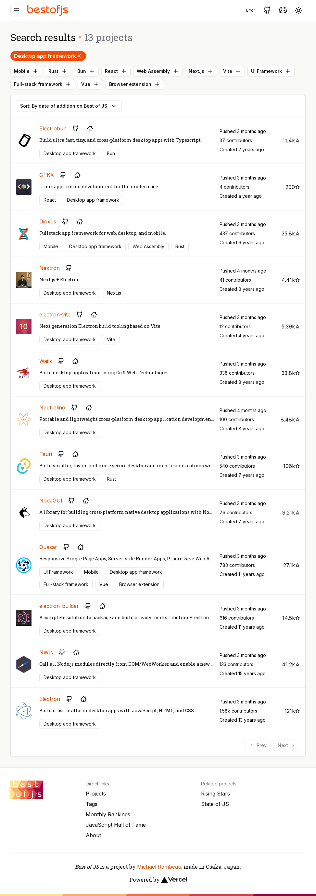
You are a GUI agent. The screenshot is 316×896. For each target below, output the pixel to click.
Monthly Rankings (108, 814)
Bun (86, 71)
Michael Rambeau (159, 866)
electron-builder (59, 606)
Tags (91, 804)
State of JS (215, 804)
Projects (96, 793)
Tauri (45, 454)
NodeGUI (50, 500)
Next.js (201, 71)
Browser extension (134, 84)
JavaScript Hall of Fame (116, 825)
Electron (49, 699)
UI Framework (271, 71)
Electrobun (53, 128)
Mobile (26, 71)
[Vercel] (174, 880)
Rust (58, 71)
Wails (45, 361)
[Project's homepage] (89, 128)
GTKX (46, 175)
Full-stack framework (42, 84)
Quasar (48, 547)
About (93, 835)
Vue (90, 84)
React (116, 71)
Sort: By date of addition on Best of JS (69, 106)
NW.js (46, 652)
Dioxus (47, 221)
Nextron (49, 268)
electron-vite (54, 314)
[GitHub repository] (75, 128)
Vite (232, 71)
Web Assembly (158, 71)
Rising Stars (215, 793)
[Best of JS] (48, 10)
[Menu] (16, 10)
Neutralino (52, 407)
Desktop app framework (48, 56)
